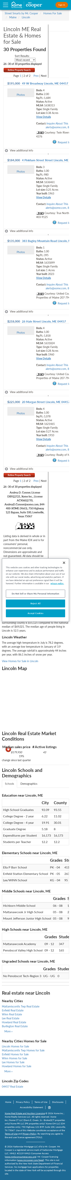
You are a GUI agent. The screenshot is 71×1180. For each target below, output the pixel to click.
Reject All (35, 603)
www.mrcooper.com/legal (30, 1160)
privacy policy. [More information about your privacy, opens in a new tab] (57, 583)
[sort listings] (25, 60)
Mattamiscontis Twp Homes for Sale (23, 1050)
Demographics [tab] (28, 783)
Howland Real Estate (14, 1022)
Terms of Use (40, 1102)
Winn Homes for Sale (14, 1058)
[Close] (64, 562)
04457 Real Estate (12, 1086)
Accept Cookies (36, 613)
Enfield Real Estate (12, 1010)
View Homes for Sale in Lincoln (20, 661)
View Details (43, 116)
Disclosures (57, 1102)
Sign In (61, 4)
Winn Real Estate (12, 1014)
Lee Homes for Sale (13, 1062)
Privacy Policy (23, 1102)
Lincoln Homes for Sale (15, 1046)
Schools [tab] (9, 783)
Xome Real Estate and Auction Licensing (25, 1113)
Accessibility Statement (31, 1107)
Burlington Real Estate (15, 1026)
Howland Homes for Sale (16, 1066)
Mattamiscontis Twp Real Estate (20, 1006)
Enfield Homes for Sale (15, 1054)
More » (8, 1031)
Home (8, 1102)
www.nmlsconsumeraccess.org (20, 1156)
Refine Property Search (19, 70)
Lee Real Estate (10, 1018)
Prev (36, 75)
